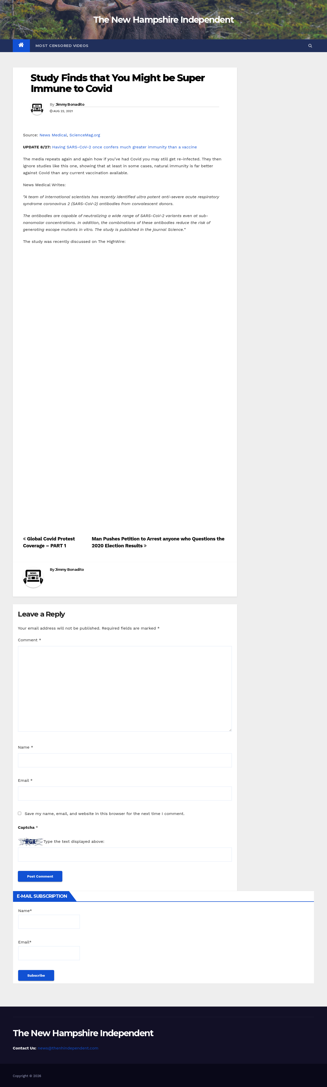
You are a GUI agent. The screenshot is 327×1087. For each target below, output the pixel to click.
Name (25, 747)
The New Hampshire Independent (163, 19)
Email (25, 780)
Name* (49, 918)
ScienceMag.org (84, 135)
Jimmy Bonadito (70, 104)
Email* (49, 950)
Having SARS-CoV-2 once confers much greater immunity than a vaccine (124, 147)
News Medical (53, 135)
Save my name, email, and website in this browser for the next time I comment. (104, 813)
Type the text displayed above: (73, 841)
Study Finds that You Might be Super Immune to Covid (118, 83)
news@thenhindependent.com (68, 1048)
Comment (29, 639)
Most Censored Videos (62, 45)
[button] (310, 45)
